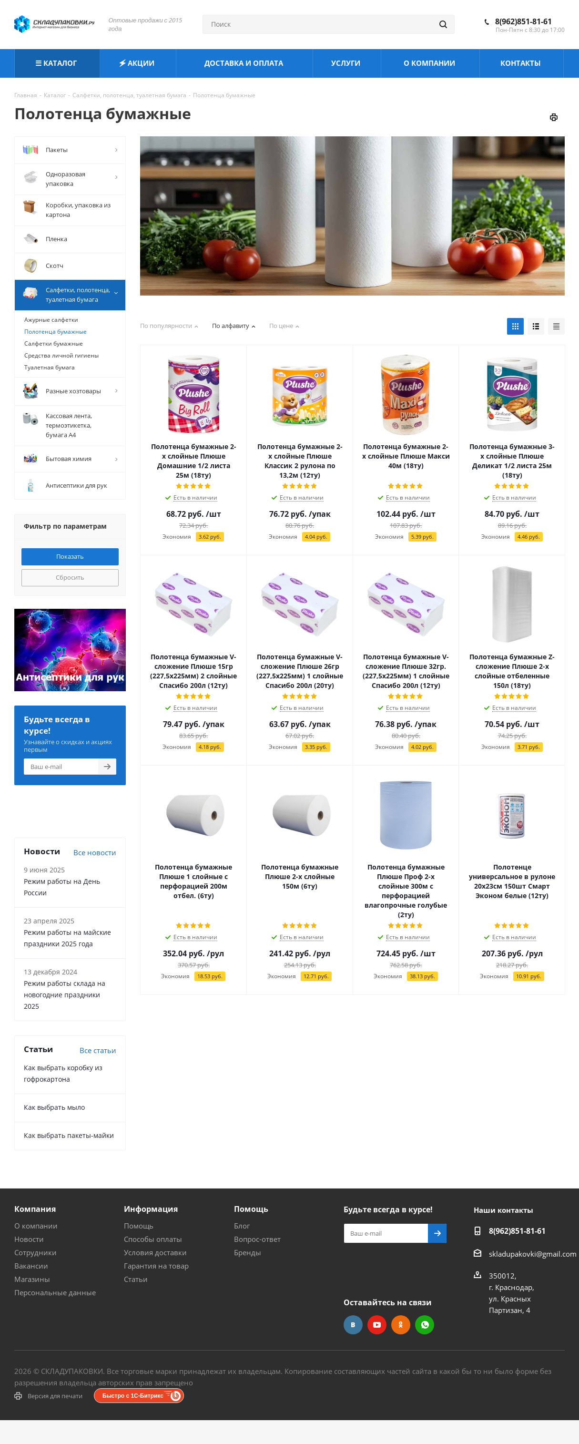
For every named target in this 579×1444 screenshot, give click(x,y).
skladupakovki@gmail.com (533, 1254)
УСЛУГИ (346, 63)
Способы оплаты (153, 1239)
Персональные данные (55, 1292)
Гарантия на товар (156, 1265)
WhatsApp (424, 1324)
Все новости (94, 852)
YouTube (376, 1324)
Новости (29, 1239)
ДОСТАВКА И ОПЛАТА (244, 63)
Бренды (247, 1252)
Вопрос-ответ (257, 1239)
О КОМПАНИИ (430, 63)
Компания (35, 1209)
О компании (36, 1225)
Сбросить (70, 577)
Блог (242, 1225)
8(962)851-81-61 (523, 21)
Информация (151, 1209)
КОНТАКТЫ (521, 63)
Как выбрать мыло (54, 1107)
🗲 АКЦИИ (137, 63)
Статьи (136, 1279)
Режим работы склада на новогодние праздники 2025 (64, 995)
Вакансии (31, 1265)
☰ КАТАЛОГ (57, 63)
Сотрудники (35, 1252)
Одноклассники (400, 1324)
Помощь (138, 1225)
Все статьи (98, 1050)
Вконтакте (353, 1324)
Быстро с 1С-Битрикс (132, 1396)
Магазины (32, 1279)
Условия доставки (155, 1252)
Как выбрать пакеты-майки (69, 1135)
